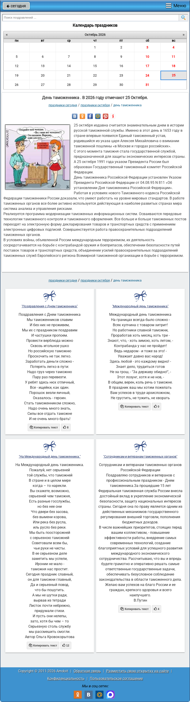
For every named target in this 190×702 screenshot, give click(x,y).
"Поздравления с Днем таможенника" (50, 306)
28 (69, 85)
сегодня (16, 5)
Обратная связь (87, 671)
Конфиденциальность (65, 678)
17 (147, 66)
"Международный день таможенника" (140, 306)
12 (16, 66)
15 (95, 66)
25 (173, 75)
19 (16, 75)
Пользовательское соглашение (116, 678)
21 (69, 75)
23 (121, 75)
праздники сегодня (63, 105)
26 (16, 85)
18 (173, 66)
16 (121, 66)
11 (173, 56)
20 (42, 75)
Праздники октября (95, 105)
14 (69, 66)
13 (42, 66)
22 (95, 75)
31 (147, 85)
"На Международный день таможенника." (50, 456)
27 (42, 85)
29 (95, 85)
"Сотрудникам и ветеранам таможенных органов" (140, 456)
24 (147, 75)
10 (147, 56)
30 (121, 85)
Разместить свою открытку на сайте (137, 671)
